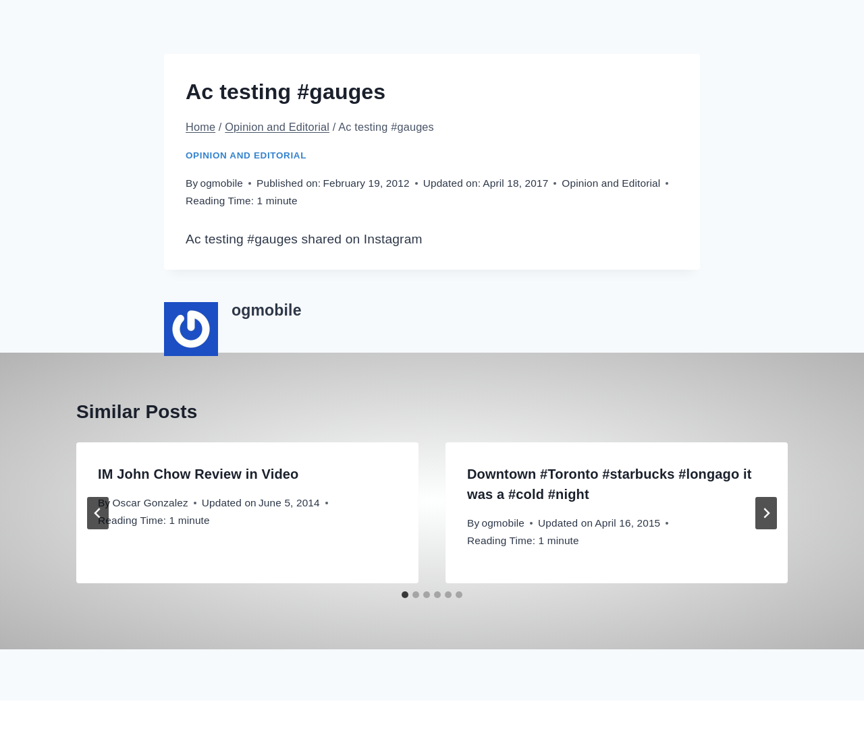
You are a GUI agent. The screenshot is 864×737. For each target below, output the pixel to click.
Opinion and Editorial (246, 155)
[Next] (766, 513)
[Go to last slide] (98, 513)
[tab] (405, 594)
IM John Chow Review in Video (198, 474)
